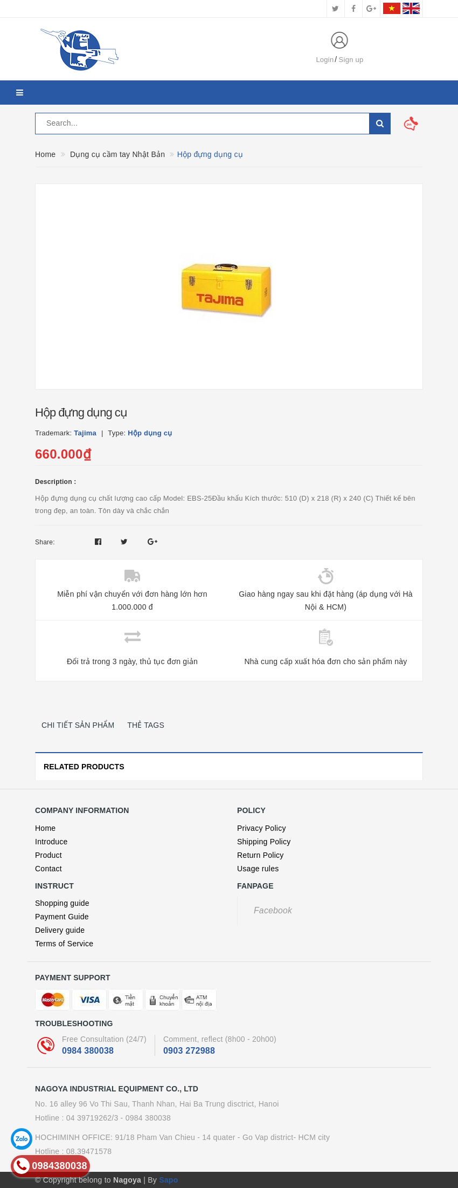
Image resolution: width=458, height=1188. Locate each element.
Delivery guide (60, 930)
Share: (45, 542)
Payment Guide (62, 916)
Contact (48, 868)
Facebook (273, 910)
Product (48, 855)
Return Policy (260, 855)
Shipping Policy (263, 841)
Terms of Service (64, 943)
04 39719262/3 (92, 1118)
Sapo (168, 1180)
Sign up (351, 60)
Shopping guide (62, 903)
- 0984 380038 (146, 1118)
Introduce (51, 841)
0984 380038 (88, 1050)
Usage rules (258, 868)
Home (45, 828)
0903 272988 (189, 1050)
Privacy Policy (261, 828)
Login (325, 60)
